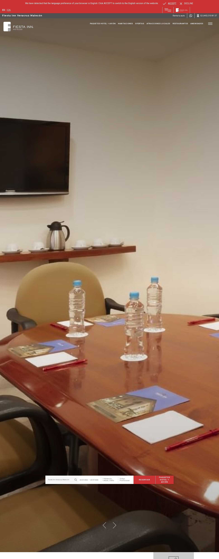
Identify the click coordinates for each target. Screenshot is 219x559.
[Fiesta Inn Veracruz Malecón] (18, 27)
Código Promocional (124, 479)
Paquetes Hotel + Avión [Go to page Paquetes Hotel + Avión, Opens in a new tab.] (103, 24)
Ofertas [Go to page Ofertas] (139, 24)
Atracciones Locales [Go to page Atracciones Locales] (158, 24)
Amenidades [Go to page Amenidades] (196, 24)
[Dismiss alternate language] (186, 3)
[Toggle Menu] (210, 23)
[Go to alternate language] (169, 3)
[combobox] (62, 479)
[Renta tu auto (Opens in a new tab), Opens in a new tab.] (179, 15)
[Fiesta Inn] (182, 10)
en (9, 10)
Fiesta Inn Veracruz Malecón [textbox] (58, 480)
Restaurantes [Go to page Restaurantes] (180, 24)
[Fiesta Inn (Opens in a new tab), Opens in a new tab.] (167, 10)
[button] (104, 525)
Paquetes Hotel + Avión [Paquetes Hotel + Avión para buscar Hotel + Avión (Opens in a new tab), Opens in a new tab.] (164, 479)
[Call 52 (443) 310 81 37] (207, 15)
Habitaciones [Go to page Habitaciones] (125, 24)
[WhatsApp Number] (190, 15)
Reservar (144, 480)
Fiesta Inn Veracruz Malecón (22, 15)
